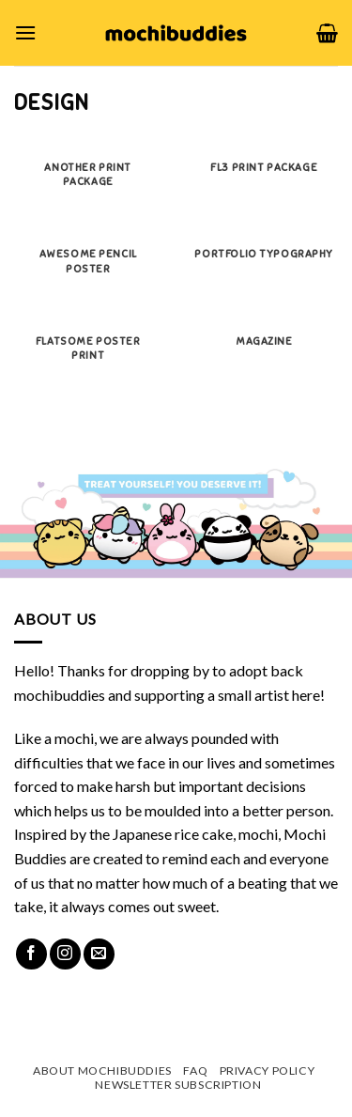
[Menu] (25, 32)
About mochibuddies (102, 1070)
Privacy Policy (267, 1070)
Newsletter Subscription (178, 1085)
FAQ (195, 1070)
